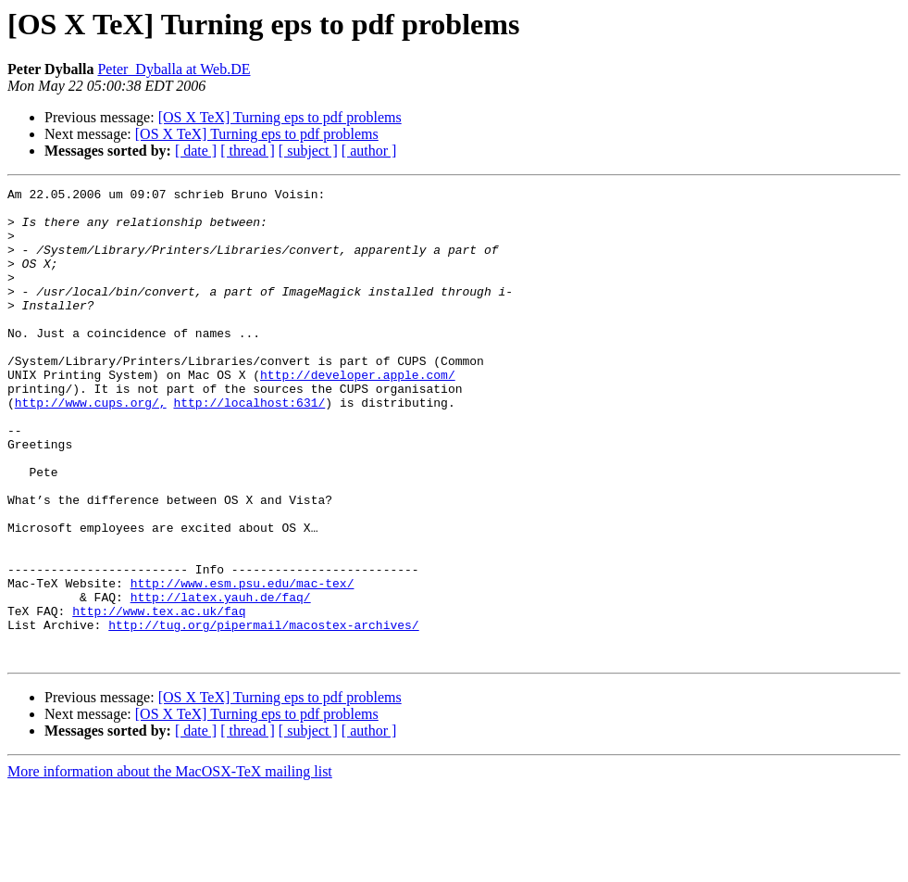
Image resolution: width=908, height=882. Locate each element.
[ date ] (196, 150)
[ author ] (369, 150)
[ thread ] (247, 150)
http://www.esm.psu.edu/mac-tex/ (242, 663)
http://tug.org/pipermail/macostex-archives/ (263, 713)
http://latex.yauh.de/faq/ (221, 680)
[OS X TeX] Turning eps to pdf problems (280, 117)
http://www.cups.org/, (91, 446)
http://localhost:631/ (249, 446)
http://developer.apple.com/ (357, 413)
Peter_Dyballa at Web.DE (173, 69)
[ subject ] (308, 150)
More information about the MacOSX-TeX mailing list (169, 866)
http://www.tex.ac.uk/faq (158, 696)
